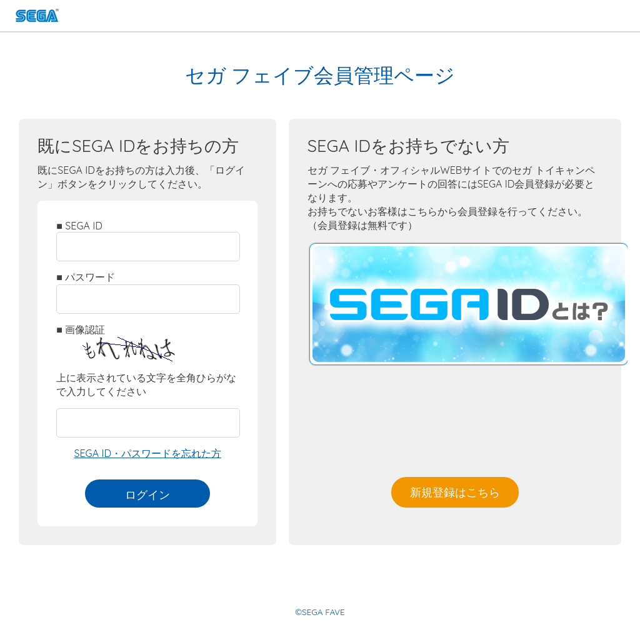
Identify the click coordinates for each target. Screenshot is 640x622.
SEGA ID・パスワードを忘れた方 (147, 453)
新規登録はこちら (455, 492)
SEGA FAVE (37, 17)
